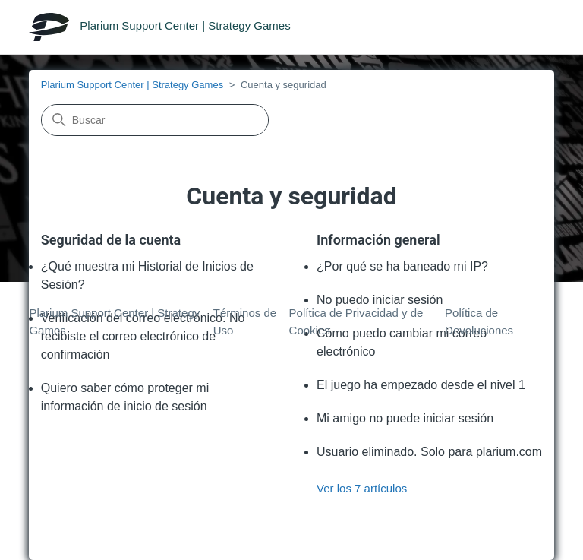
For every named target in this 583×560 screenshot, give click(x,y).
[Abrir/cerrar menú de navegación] (527, 27)
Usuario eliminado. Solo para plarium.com (429, 451)
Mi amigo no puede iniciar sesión (405, 418)
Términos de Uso (244, 321)
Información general (378, 240)
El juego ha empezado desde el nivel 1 (421, 384)
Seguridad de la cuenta (111, 240)
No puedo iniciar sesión (380, 299)
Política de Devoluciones (479, 321)
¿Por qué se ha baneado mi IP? (402, 266)
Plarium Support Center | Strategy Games (132, 84)
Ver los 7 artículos (362, 488)
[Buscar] (155, 120)
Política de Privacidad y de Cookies (356, 321)
